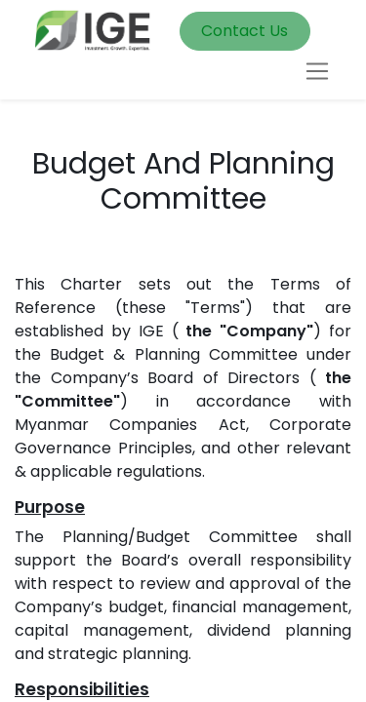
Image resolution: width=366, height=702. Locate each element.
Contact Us (244, 31)
